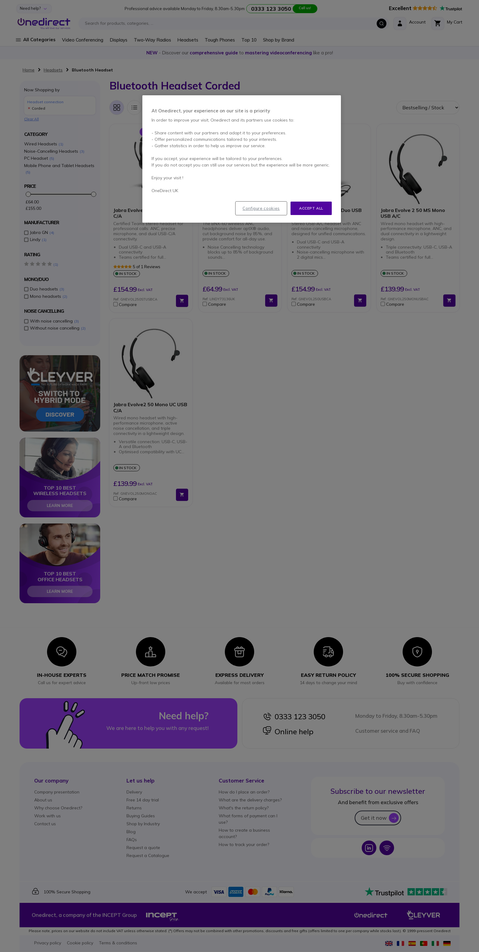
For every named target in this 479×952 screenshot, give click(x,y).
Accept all (311, 208)
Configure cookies (261, 208)
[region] (241, 159)
